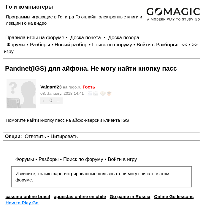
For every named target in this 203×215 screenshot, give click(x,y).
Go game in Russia (130, 196)
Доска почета (86, 37)
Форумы (16, 45)
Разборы (40, 45)
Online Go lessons (174, 196)
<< (184, 45)
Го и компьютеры (29, 7)
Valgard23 (51, 86)
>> (195, 45)
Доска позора (123, 37)
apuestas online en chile (80, 196)
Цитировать (63, 136)
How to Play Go (21, 202)
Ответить (35, 136)
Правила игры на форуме (34, 37)
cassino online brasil (27, 196)
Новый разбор (71, 45)
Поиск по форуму (112, 45)
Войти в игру (122, 159)
